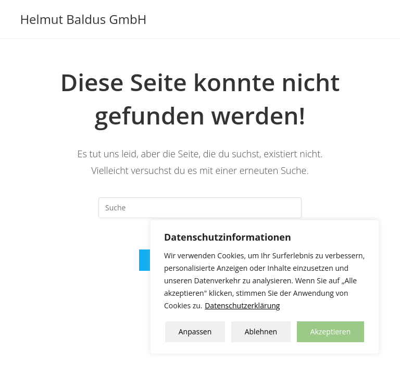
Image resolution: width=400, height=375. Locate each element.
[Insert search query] (200, 207)
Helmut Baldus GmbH (83, 19)
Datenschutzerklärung (242, 305)
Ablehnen (261, 331)
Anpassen (195, 331)
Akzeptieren (330, 331)
